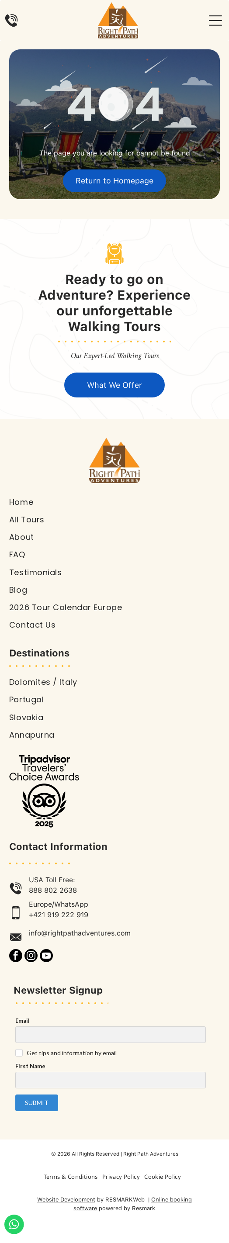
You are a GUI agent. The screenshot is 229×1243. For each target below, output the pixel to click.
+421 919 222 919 (58, 915)
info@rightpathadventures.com (80, 933)
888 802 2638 (53, 890)
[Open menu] (215, 20)
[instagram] (31, 956)
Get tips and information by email (72, 1053)
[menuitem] (114, 502)
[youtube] (46, 956)
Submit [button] (37, 1102)
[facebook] (15, 956)
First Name (30, 1066)
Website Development (66, 1199)
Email (22, 1020)
